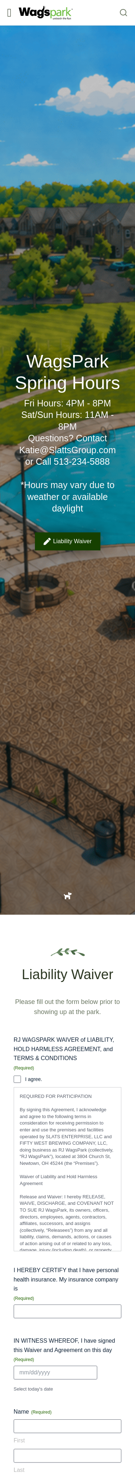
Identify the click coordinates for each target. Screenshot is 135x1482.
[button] (9, 12)
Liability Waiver (68, 541)
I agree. (33, 1079)
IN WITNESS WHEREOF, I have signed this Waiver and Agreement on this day (64, 1350)
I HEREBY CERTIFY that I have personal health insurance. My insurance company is (66, 1284)
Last (19, 1470)
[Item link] (67, 895)
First (19, 1440)
